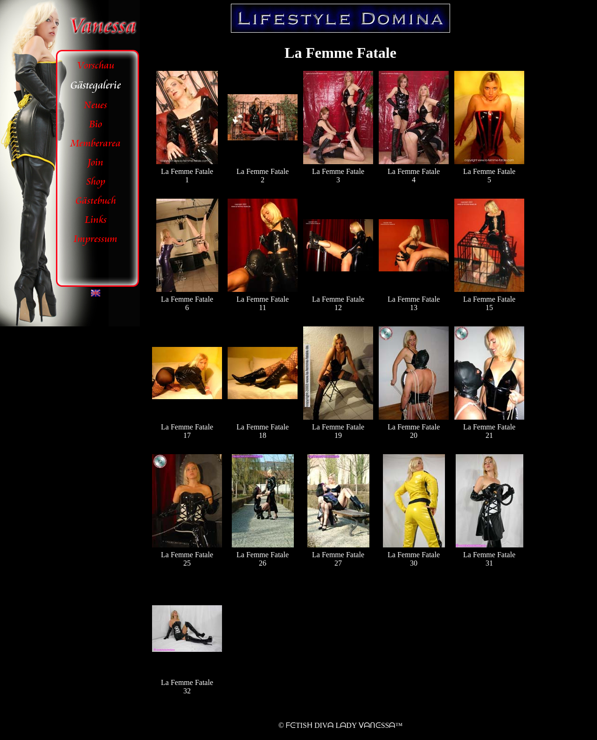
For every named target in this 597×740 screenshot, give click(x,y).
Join (96, 162)
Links (96, 220)
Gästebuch (96, 200)
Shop (95, 181)
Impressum (96, 239)
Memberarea (95, 143)
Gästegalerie (95, 85)
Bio (95, 124)
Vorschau (95, 65)
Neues (95, 105)
